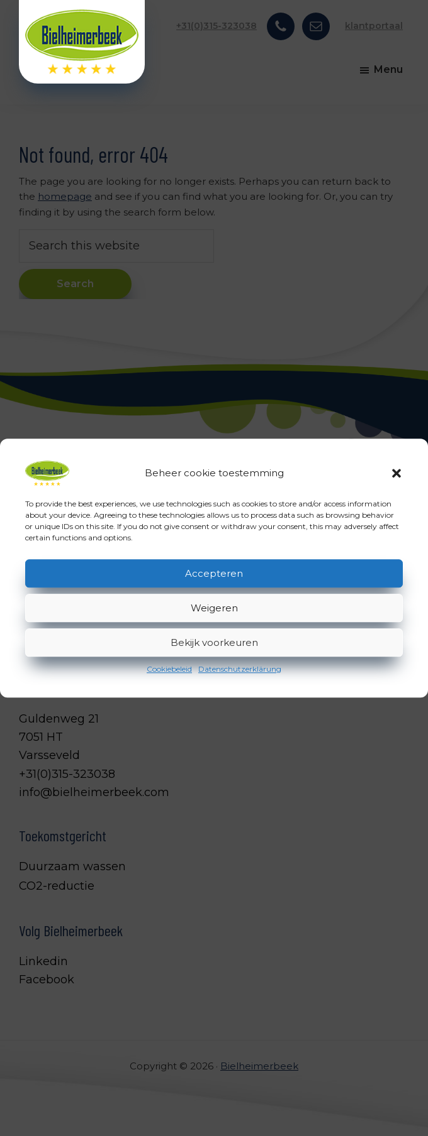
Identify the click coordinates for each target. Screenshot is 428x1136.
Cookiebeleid (169, 669)
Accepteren (214, 573)
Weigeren (214, 608)
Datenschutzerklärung (239, 669)
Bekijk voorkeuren (214, 642)
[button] (396, 473)
